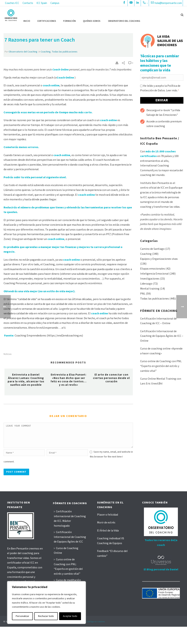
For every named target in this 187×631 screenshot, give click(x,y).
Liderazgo (146, 283)
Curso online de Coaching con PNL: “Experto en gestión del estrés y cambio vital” (68, 571)
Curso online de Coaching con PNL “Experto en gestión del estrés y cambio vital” (161, 366)
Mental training (149, 288)
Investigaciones (149, 278)
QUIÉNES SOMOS (91, 21)
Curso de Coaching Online (66, 555)
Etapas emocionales (152, 268)
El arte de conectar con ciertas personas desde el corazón (111, 378)
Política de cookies (75, 626)
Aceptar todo (70, 616)
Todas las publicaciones (64, 52)
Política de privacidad (54, 626)
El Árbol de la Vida (108, 535)
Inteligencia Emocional (154, 273)
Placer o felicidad (107, 519)
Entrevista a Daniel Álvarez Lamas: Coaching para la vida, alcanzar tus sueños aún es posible (26, 380)
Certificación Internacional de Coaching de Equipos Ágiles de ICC (70, 541)
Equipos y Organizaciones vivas (159, 258)
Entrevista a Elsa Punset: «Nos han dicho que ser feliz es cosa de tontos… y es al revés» (69, 380)
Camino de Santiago (152, 248)
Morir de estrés (106, 527)
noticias (7, 354)
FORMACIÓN (69, 21)
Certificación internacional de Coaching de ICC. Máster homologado (70, 523)
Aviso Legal (35, 626)
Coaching (46, 52)
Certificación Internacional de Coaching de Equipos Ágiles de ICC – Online (161, 336)
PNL (142, 293)
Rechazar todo (46, 616)
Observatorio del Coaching (23, 52)
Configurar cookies (96, 626)
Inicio (26, 21)
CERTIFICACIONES (46, 21)
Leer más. (172, 90)
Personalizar (22, 616)
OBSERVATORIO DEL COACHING (124, 21)
